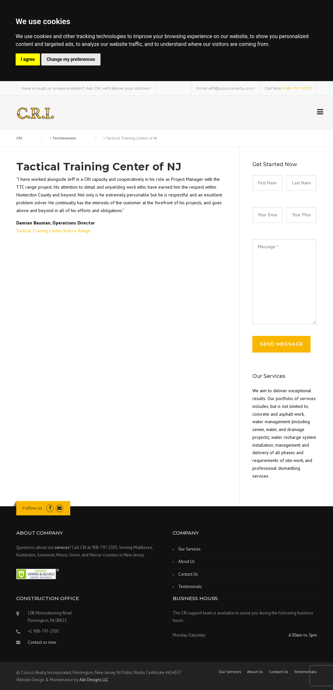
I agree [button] (28, 59)
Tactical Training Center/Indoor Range (53, 231)
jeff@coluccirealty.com (231, 88)
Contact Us (188, 574)
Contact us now (42, 642)
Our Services (189, 549)
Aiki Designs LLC (94, 680)
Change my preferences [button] (71, 59)
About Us (186, 561)
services (62, 547)
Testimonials (190, 586)
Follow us (32, 507)
